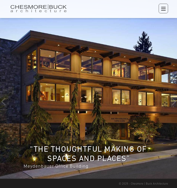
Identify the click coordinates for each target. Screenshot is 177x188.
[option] (88, 94)
